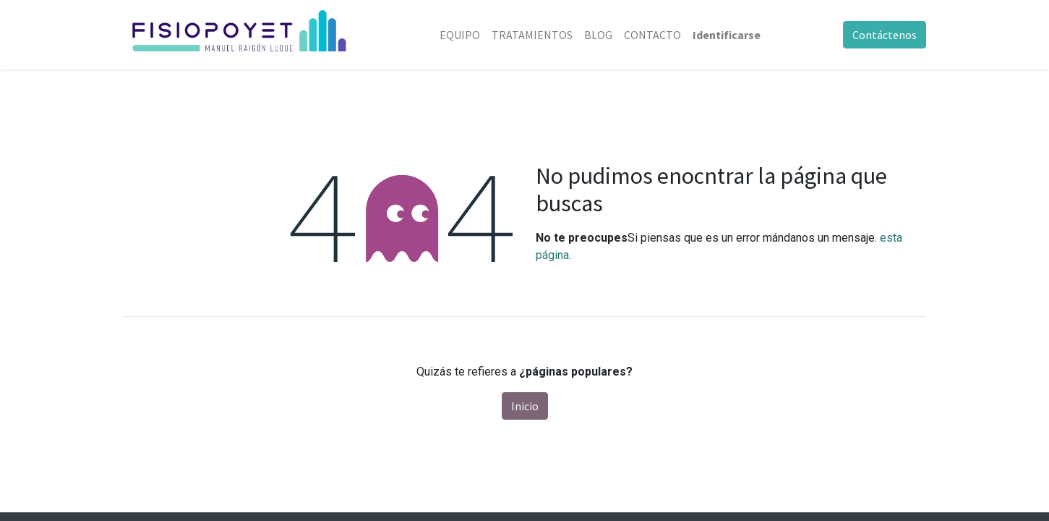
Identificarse (727, 34)
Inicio (525, 406)
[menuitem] (460, 34)
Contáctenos (884, 34)
